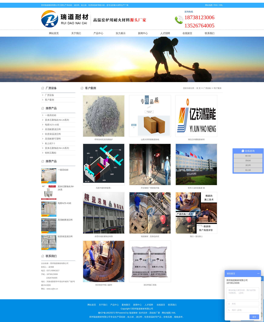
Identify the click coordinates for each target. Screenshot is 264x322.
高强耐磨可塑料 (53, 139)
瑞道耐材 (133, 313)
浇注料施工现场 (150, 285)
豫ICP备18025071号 (107, 313)
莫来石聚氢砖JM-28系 (66, 188)
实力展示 (120, 33)
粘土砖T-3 (50, 143)
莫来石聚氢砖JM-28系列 (57, 120)
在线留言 (187, 33)
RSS (216, 5)
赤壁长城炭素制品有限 (104, 236)
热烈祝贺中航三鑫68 (103, 285)
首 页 (198, 88)
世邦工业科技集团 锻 (196, 188)
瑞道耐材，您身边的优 (150, 236)
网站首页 (54, 33)
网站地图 (208, 5)
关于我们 (76, 33)
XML (221, 5)
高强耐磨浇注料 (53, 129)
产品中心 (98, 33)
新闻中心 (143, 33)
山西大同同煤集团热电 (150, 139)
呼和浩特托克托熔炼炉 (104, 139)
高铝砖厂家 (154, 313)
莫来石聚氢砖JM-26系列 (57, 148)
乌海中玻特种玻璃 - (103, 188)
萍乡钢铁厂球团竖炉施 (150, 188)
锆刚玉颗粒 (50, 153)
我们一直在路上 (196, 236)
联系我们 (209, 33)
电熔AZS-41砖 (52, 124)
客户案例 (49, 100)
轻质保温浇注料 (53, 134)
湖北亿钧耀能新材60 (196, 139)
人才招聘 (165, 33)
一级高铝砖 (50, 115)
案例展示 (126, 305)
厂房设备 (49, 95)
